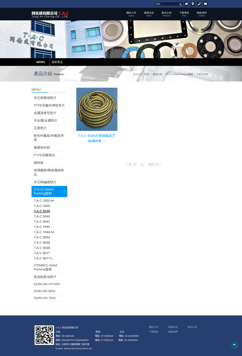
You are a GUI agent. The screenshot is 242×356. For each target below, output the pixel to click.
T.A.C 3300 (42, 206)
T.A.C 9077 (42, 253)
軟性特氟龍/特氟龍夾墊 (49, 138)
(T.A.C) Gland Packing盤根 (179, 74)
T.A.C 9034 (42, 237)
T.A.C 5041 (42, 221)
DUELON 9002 (44, 291)
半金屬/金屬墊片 (45, 120)
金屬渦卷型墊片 (45, 113)
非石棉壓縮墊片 (45, 98)
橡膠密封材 (42, 147)
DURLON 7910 (45, 298)
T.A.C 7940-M (44, 232)
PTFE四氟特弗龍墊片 (49, 105)
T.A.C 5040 (42, 216)
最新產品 (57, 62)
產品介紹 (166, 14)
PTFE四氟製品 (44, 155)
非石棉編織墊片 (45, 182)
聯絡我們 (202, 14)
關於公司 (131, 14)
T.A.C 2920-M (44, 200)
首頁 (146, 74)
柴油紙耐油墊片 (45, 277)
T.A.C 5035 (202, 74)
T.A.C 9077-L (43, 258)
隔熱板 (39, 162)
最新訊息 (149, 14)
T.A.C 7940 (42, 227)
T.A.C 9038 (42, 248)
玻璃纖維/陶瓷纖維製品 (49, 172)
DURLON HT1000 (47, 284)
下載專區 (184, 14)
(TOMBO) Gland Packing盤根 (45, 267)
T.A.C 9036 (42, 242)
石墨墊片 (40, 128)
